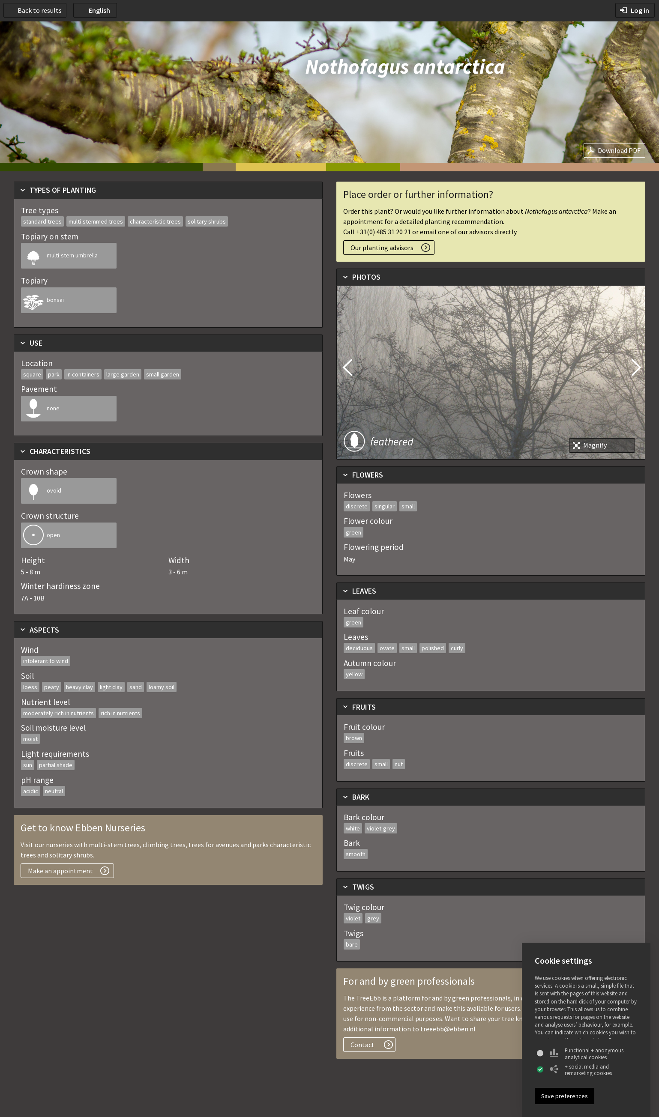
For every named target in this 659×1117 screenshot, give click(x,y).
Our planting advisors (381, 247)
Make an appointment (60, 870)
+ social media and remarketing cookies (581, 1070)
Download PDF (619, 150)
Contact (362, 1044)
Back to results (40, 10)
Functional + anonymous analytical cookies (586, 1053)
